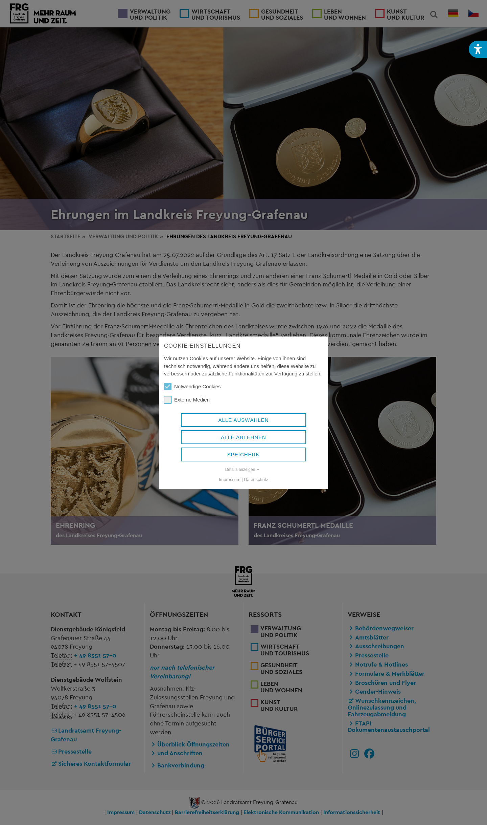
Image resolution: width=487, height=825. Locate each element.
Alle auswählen (243, 420)
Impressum (229, 479)
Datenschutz (256, 479)
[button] (478, 49)
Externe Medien (187, 400)
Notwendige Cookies (192, 386)
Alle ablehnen (243, 437)
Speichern (243, 454)
